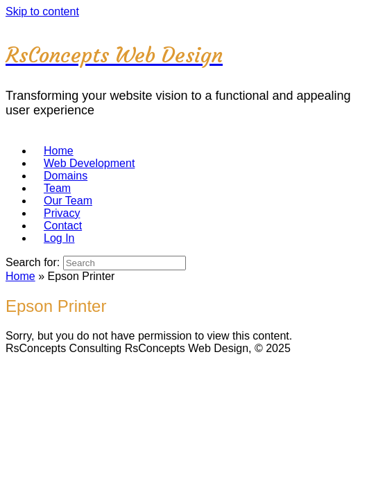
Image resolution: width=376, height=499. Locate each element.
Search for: (33, 262)
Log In (59, 238)
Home (20, 276)
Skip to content (42, 11)
